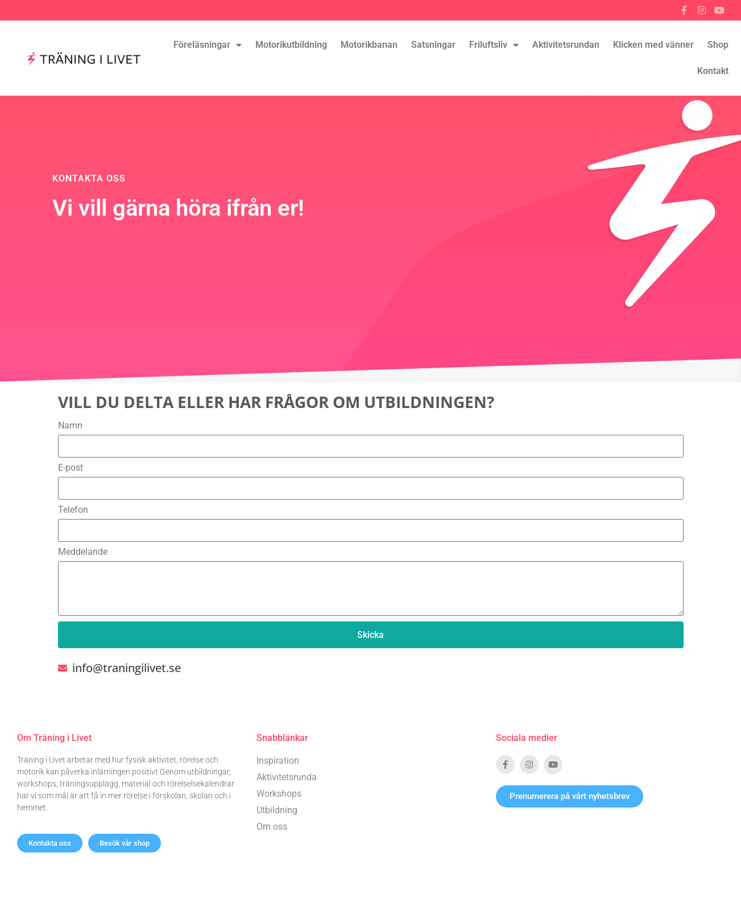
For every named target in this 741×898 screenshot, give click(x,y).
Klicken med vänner (653, 44)
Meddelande (82, 552)
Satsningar (433, 44)
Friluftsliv (494, 45)
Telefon (73, 509)
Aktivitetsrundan (565, 44)
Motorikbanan (369, 44)
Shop (717, 44)
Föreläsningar (207, 45)
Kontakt (712, 70)
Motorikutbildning (291, 44)
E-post (70, 467)
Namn (70, 425)
